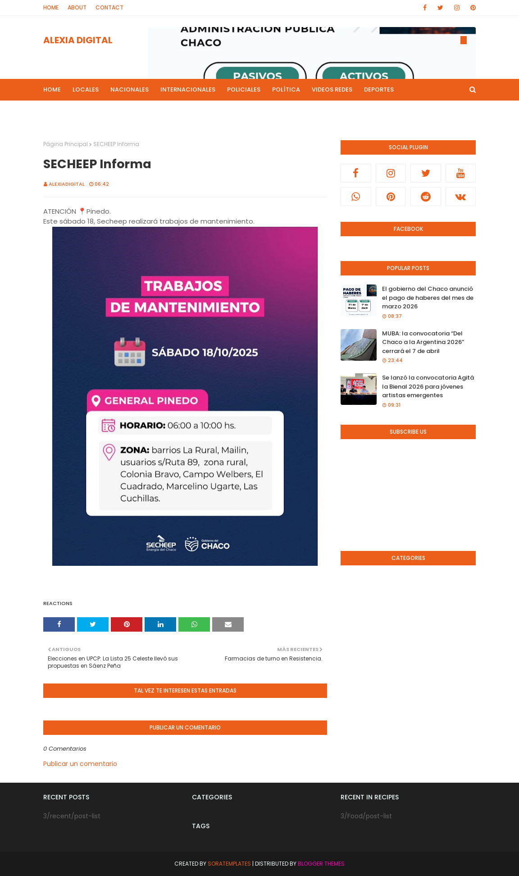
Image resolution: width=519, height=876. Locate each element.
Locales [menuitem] (86, 89)
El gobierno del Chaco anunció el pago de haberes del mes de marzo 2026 (427, 297)
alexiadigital (67, 184)
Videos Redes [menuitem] (332, 89)
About (77, 7)
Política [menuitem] (286, 89)
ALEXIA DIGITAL (78, 40)
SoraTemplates (229, 863)
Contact (109, 7)
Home (51, 7)
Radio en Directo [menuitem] (315, 111)
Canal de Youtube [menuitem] (383, 111)
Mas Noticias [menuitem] (152, 111)
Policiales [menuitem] (243, 89)
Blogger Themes (321, 863)
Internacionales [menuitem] (187, 89)
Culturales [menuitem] (258, 111)
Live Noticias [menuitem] (207, 111)
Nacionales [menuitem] (129, 89)
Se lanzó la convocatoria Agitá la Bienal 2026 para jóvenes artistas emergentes (428, 386)
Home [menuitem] (52, 89)
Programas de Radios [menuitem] (84, 111)
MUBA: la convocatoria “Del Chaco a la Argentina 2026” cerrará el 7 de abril (423, 342)
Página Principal (65, 144)
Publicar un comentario (80, 763)
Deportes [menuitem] (379, 89)
